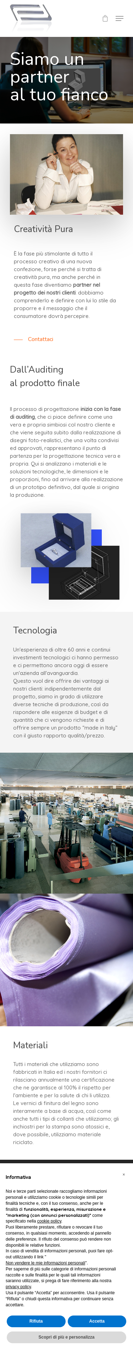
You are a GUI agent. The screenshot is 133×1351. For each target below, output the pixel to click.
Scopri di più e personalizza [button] (66, 1337)
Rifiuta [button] (36, 1321)
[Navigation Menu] (119, 18)
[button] (123, 1174)
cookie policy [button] (49, 1221)
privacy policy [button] (18, 1286)
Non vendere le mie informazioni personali (45, 1263)
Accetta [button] (97, 1321)
